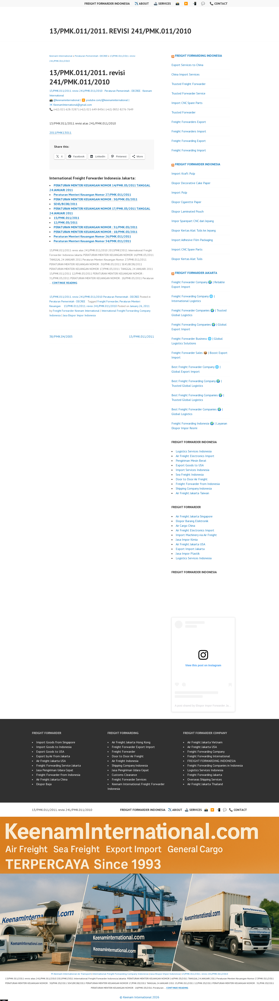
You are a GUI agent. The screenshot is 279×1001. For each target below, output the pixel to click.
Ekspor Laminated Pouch (187, 211)
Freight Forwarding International (208, 756)
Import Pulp (179, 192)
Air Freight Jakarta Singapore (194, 516)
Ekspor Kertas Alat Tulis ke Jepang (193, 230)
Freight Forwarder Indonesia (107, 3)
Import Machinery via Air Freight (196, 535)
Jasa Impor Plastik (188, 553)
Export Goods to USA (190, 465)
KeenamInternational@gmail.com (72, 104)
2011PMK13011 (60, 133)
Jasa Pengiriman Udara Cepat (54, 770)
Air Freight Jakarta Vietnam (204, 742)
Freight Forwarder (107, 301)
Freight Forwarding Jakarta (204, 775)
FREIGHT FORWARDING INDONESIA (211, 761)
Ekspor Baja (44, 784)
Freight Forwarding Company (206, 751)
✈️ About (141, 3)
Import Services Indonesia (192, 470)
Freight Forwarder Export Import (133, 747)
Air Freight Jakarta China (51, 779)
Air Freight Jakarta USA (190, 544)
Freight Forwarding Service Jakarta (58, 765)
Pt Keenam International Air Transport (71, 973)
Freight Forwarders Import (188, 131)
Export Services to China (187, 65)
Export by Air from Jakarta (53, 756)
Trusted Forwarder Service (188, 93)
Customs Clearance (124, 775)
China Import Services (185, 74)
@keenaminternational (66, 100)
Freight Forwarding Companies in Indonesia (215, 765)
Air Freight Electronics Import (195, 456)
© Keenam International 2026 (139, 997)
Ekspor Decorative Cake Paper (190, 183)
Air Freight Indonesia (125, 761)
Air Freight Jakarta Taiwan (192, 493)
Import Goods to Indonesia (53, 747)
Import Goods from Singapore (55, 742)
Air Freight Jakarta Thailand (205, 784)
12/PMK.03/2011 (66, 222)
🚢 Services (162, 3)
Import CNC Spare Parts (186, 103)
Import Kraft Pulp (183, 173)
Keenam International (60, 55)
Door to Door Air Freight (192, 479)
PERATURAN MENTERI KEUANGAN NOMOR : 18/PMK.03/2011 (95, 232)
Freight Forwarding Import (189, 150)
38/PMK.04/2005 (61, 336)
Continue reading (64, 283)
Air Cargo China (185, 526)
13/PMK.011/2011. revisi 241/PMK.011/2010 (120, 30)
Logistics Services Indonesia (194, 451)
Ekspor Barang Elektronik (192, 521)
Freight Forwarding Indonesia (198, 55)
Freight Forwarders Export (188, 122)
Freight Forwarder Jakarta (196, 273)
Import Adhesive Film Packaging (192, 240)
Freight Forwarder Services (129, 779)
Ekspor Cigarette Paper (186, 202)
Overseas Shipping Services (204, 779)
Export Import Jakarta (190, 549)
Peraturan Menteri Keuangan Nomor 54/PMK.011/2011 (92, 241)
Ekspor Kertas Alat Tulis (186, 259)
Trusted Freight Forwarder (188, 84)
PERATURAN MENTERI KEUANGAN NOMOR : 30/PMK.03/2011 (95, 199)
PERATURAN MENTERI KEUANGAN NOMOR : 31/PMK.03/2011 (95, 227)
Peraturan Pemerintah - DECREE (91, 55)
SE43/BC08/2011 (65, 204)
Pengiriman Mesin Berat (191, 460)
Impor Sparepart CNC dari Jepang (192, 221)
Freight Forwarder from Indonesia (198, 484)
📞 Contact (219, 3)
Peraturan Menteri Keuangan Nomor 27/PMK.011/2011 (92, 194)
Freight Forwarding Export (188, 141)
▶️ (186, 3)
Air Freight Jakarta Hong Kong (131, 742)
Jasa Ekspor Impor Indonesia (79, 315)
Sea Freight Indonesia (190, 474)
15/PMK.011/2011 (66, 218)
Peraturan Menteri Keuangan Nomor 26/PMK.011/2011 (92, 236)
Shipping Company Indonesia (194, 488)
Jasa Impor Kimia (187, 539)
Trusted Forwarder (183, 112)
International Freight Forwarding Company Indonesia (120, 973)
